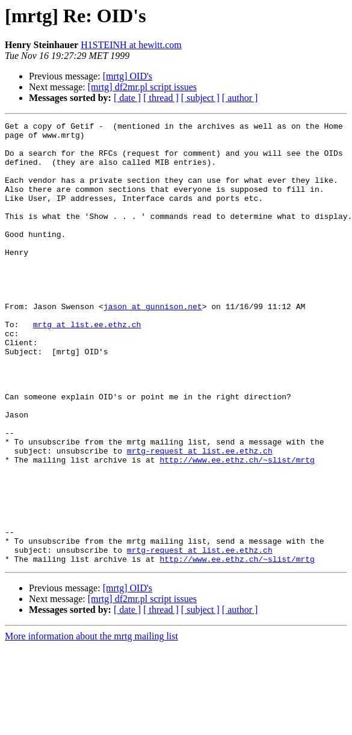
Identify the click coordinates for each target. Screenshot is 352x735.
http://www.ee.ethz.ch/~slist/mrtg (236, 528)
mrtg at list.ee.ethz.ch (87, 365)
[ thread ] (161, 98)
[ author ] (240, 98)
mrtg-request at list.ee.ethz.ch (200, 517)
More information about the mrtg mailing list (91, 724)
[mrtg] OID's (127, 76)
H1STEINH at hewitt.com (131, 45)
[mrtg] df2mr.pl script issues (142, 87)
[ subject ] (200, 98)
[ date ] (127, 98)
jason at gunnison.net (152, 344)
